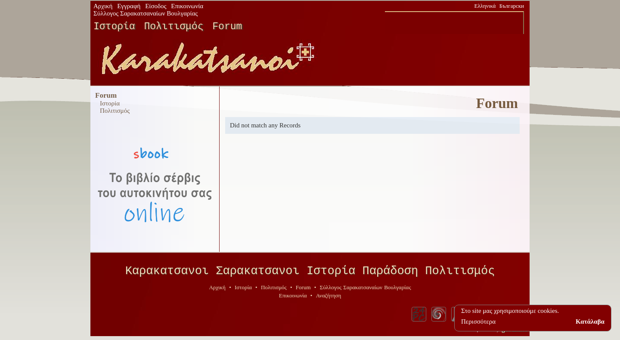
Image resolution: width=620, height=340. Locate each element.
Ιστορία (114, 27)
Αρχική (102, 6)
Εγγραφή (128, 6)
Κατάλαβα (590, 321)
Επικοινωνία (187, 6)
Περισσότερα (478, 321)
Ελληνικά (485, 6)
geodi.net (514, 332)
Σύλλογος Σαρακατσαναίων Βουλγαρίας (145, 13)
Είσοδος (155, 6)
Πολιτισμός (173, 27)
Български (511, 6)
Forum (227, 27)
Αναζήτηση (328, 298)
